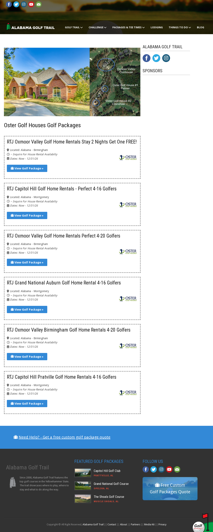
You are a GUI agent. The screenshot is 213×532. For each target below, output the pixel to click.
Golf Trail (74, 27)
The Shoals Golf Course (109, 497)
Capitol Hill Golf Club (107, 471)
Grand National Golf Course (111, 484)
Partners (135, 524)
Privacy (162, 524)
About (123, 524)
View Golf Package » (27, 168)
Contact (111, 524)
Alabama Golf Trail (93, 524)
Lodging (157, 27)
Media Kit (149, 524)
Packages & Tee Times (128, 27)
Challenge (97, 27)
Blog (200, 27)
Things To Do (180, 27)
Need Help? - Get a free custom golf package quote (64, 437)
